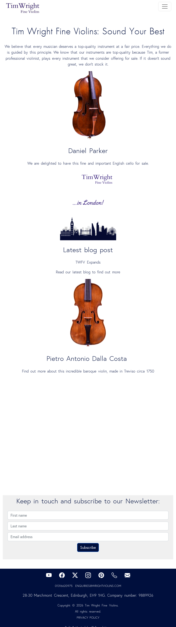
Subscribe (88, 547)
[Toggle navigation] (164, 6)
